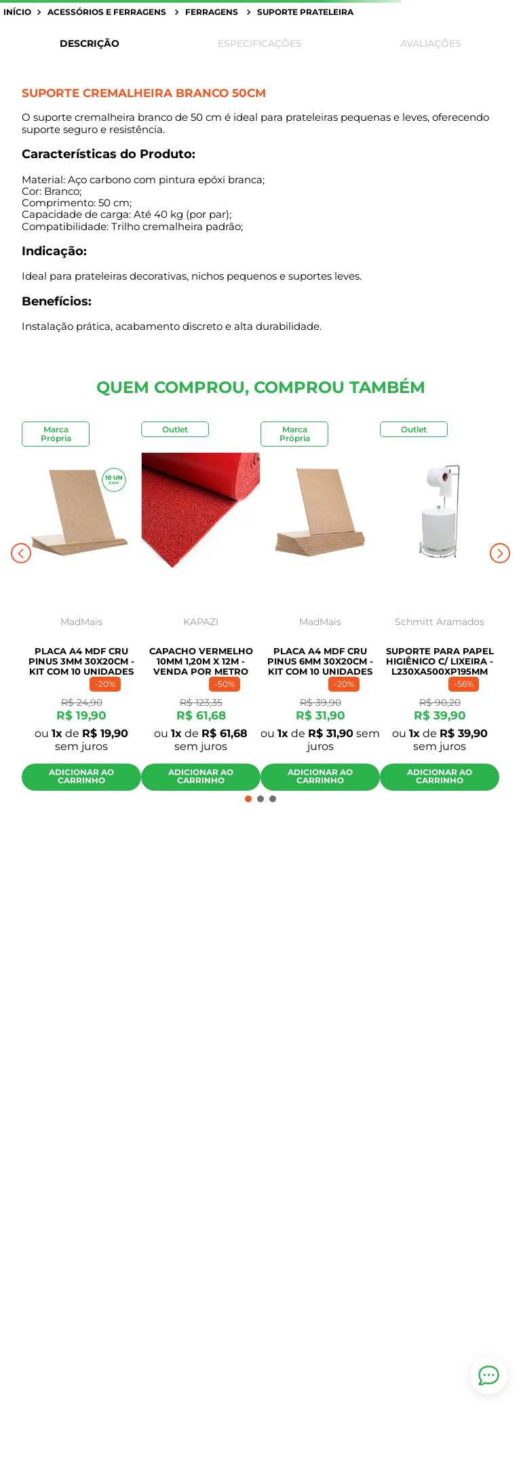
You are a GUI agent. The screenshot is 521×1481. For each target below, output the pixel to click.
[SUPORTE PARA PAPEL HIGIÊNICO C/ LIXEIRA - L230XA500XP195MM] (439, 610)
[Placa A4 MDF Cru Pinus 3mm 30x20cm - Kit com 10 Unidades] (81, 610)
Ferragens (211, 12)
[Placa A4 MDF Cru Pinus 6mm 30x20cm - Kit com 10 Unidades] (320, 610)
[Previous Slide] (21, 553)
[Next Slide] (500, 553)
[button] (248, 798)
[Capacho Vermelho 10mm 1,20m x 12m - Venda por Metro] (200, 610)
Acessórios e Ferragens (106, 12)
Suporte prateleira (305, 12)
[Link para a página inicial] (18, 12)
